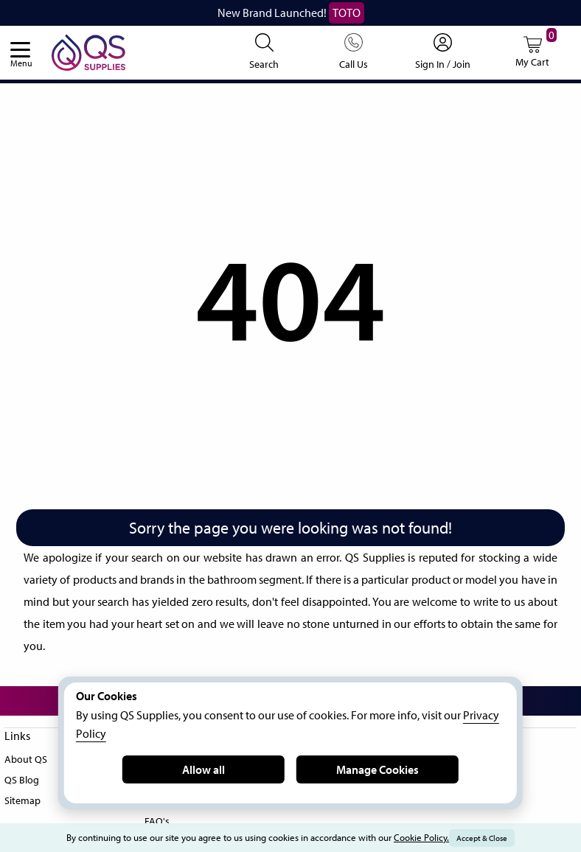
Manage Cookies (377, 769)
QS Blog (23, 777)
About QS (26, 757)
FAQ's (159, 819)
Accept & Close (495, 838)
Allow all (204, 769)
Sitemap (23, 798)
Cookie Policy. (431, 837)
